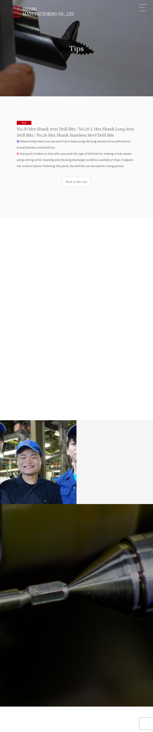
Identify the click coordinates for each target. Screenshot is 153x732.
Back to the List (76, 182)
